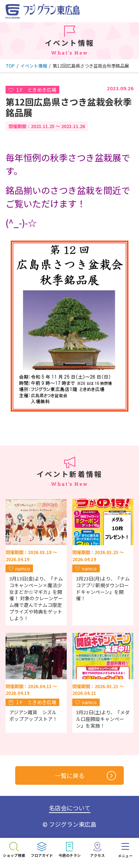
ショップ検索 (14, 855)
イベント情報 (33, 65)
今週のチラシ (70, 855)
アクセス (97, 855)
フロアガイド (42, 855)
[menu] (125, 850)
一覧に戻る (85, 775)
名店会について (69, 807)
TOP (10, 65)
